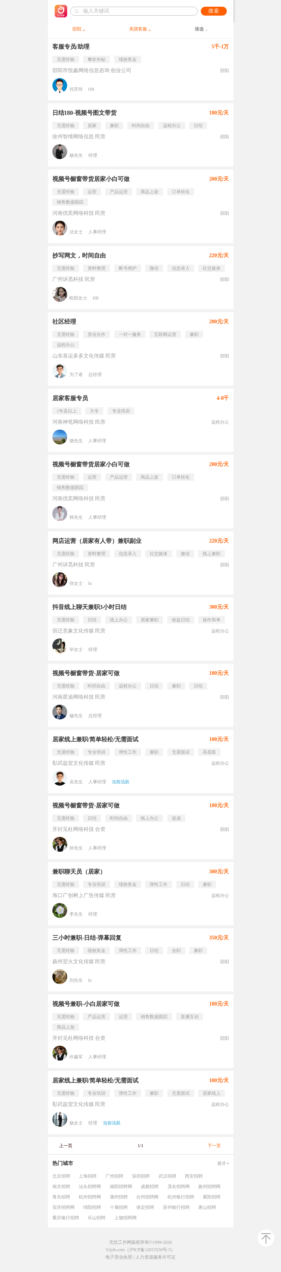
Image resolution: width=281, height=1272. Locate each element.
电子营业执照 (118, 1257)
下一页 (214, 1145)
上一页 (65, 1145)
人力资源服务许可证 (155, 1257)
